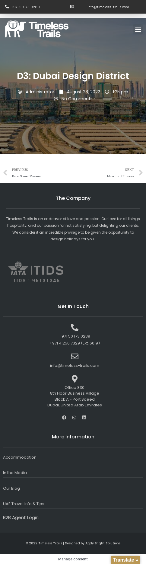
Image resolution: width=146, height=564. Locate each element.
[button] (138, 29)
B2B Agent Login (21, 517)
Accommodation (19, 457)
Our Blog (11, 488)
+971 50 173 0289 (25, 7)
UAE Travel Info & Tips (23, 504)
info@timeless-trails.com (108, 7)
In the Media (15, 473)
